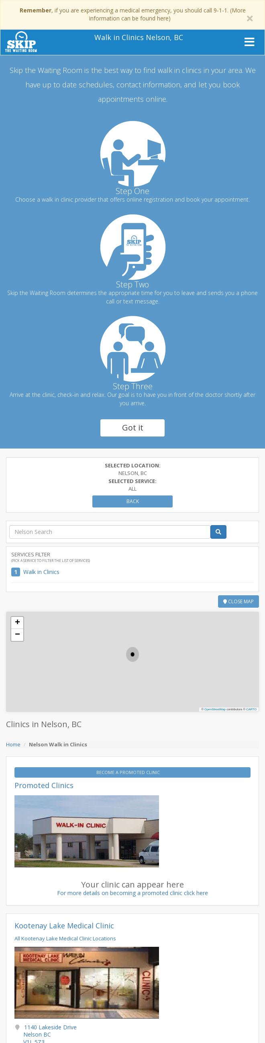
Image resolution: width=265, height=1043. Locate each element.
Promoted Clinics (43, 785)
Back (132, 501)
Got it (132, 427)
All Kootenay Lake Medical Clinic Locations (65, 938)
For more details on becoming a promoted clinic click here (132, 893)
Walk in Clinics (41, 572)
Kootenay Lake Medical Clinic (64, 925)
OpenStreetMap (215, 709)
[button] (132, 654)
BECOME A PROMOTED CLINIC (128, 772)
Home (13, 744)
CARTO (251, 709)
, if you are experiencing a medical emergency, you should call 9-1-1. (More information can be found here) (133, 14)
